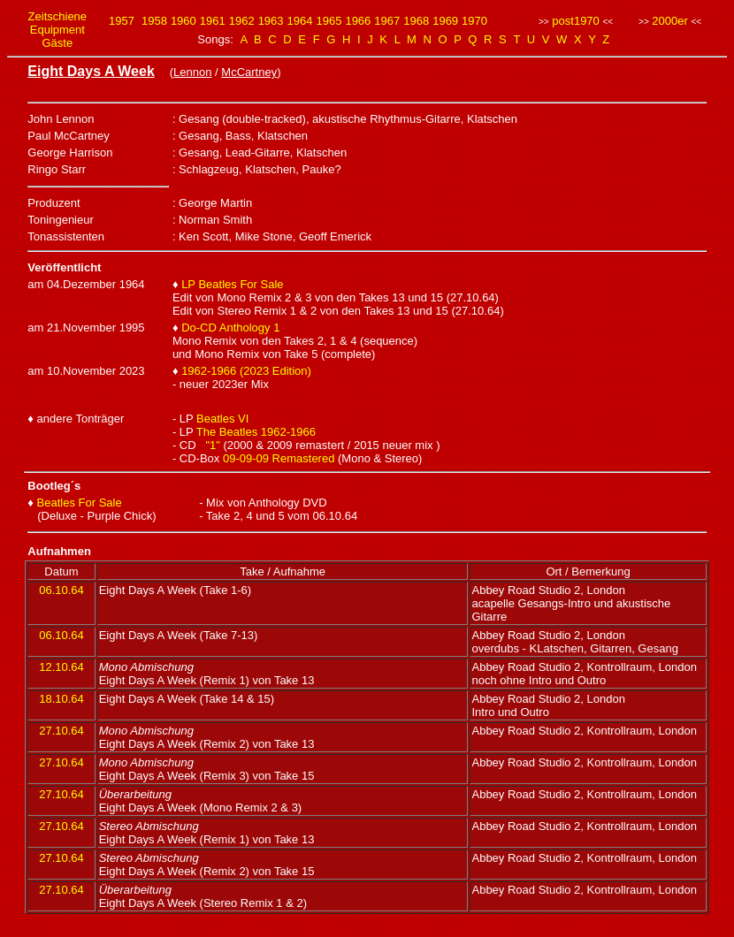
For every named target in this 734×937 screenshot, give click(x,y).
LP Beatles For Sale (232, 284)
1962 (242, 20)
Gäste (57, 43)
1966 (358, 20)
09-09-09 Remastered (278, 458)
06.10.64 (61, 590)
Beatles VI (222, 418)
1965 (328, 20)
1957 (121, 20)
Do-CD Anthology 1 (230, 327)
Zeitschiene (57, 16)
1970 (474, 20)
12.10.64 (61, 667)
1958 (154, 20)
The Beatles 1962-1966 (256, 431)
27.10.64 (61, 730)
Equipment (57, 29)
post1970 (576, 20)
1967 (387, 20)
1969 (445, 20)
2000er (669, 20)
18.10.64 (61, 698)
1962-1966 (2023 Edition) (246, 370)
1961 (213, 20)
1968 (416, 20)
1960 (183, 20)
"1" (212, 445)
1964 (300, 20)
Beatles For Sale (79, 502)
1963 (271, 20)
